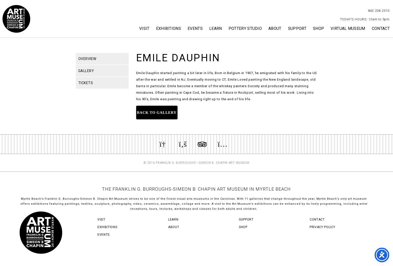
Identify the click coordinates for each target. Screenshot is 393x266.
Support (297, 28)
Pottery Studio (245, 28)
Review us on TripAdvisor (202, 144)
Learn (215, 28)
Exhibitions (168, 28)
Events (195, 28)
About (274, 28)
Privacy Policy (322, 227)
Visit (144, 28)
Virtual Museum (348, 28)
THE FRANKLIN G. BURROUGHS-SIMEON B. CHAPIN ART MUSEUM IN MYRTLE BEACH (196, 189)
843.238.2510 (378, 11)
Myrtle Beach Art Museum (16, 19)
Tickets (85, 83)
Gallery (86, 71)
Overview (87, 59)
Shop (318, 28)
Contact (381, 28)
